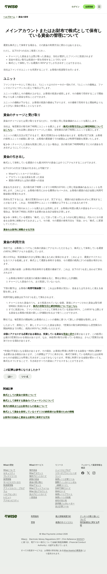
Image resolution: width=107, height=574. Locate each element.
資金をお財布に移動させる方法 (18, 229)
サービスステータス (12, 482)
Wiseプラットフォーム (39, 488)
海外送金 (33, 470)
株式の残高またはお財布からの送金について (25, 406)
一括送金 (33, 497)
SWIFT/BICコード (63, 488)
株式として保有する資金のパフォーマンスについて (28, 400)
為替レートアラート (64, 494)
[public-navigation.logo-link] (10, 517)
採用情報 (7, 479)
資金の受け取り (36, 482)
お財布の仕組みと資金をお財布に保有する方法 (26, 417)
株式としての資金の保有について (19, 395)
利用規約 (35, 516)
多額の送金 (34, 479)
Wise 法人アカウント (38, 491)
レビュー (7, 497)
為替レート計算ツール (65, 479)
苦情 (33, 522)
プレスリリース (10, 476)
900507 (80, 539)
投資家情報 (8, 485)
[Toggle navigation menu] (99, 6)
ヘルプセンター (10, 494)
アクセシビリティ (11, 500)
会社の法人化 (61, 500)
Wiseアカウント (36, 473)
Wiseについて (9, 470)
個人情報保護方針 (63, 516)
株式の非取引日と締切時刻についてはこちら (55, 306)
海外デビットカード (38, 476)
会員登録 (89, 6)
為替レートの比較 (63, 497)
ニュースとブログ (63, 470)
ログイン (75, 6)
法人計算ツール (62, 506)
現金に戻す (68, 334)
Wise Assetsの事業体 (73, 550)
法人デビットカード (38, 494)
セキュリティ (9, 473)
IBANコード (60, 491)
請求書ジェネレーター (65, 503)
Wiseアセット (35, 485)
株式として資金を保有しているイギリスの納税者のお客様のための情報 (38, 411)
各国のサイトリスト (64, 522)
